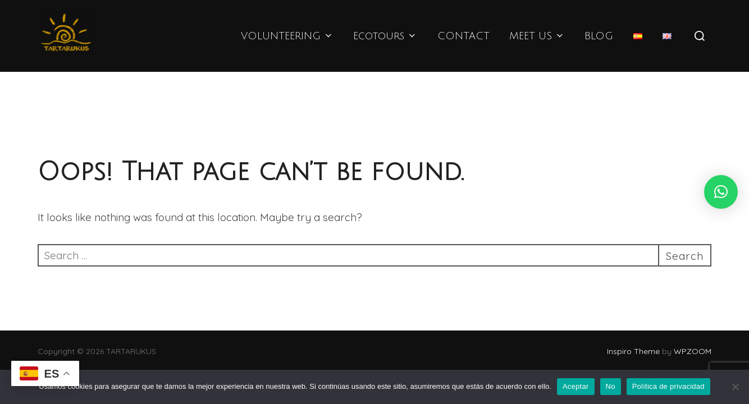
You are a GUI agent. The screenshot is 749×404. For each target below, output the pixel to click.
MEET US (537, 36)
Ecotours (385, 36)
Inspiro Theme (633, 351)
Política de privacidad (668, 386)
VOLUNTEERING (287, 36)
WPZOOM (692, 351)
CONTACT (463, 36)
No (610, 386)
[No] (735, 386)
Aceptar (576, 386)
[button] (721, 192)
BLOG (598, 36)
